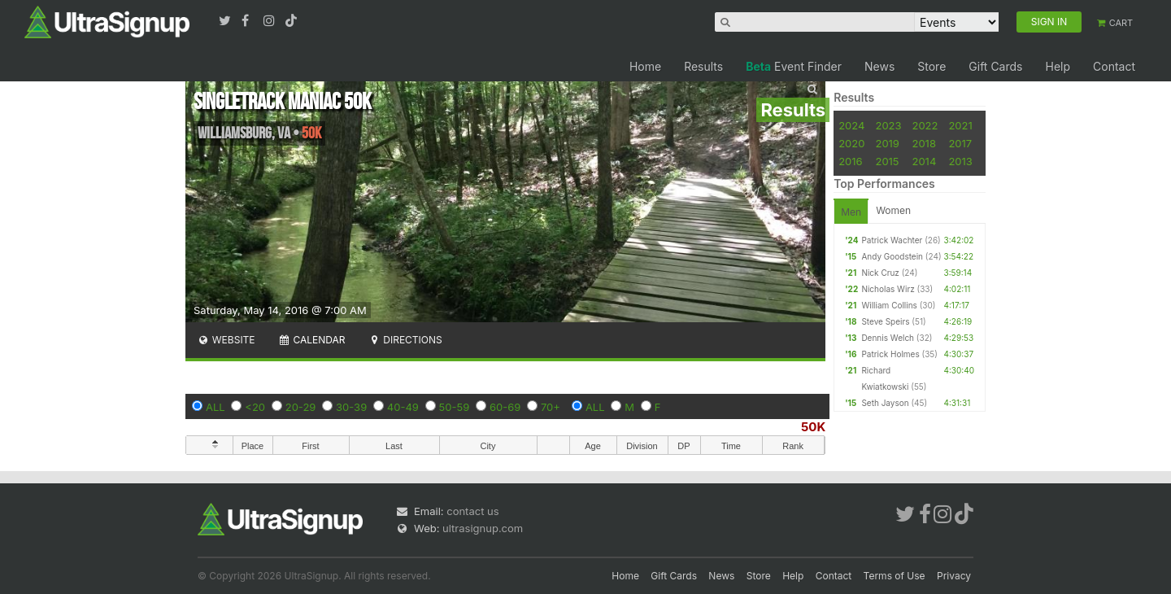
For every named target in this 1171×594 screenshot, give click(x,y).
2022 (925, 125)
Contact (1114, 66)
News (879, 66)
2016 (850, 161)
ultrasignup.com (482, 528)
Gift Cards (995, 66)
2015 (887, 161)
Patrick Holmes (890, 354)
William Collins (888, 305)
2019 (887, 143)
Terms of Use (894, 576)
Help (1057, 66)
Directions (405, 340)
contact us (472, 511)
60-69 (505, 406)
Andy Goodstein (892, 256)
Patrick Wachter (891, 240)
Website (226, 340)
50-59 (454, 406)
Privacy (954, 576)
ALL (215, 406)
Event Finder (794, 66)
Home (645, 66)
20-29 (300, 406)
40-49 (403, 406)
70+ (550, 406)
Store (931, 66)
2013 (960, 161)
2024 (851, 125)
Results (703, 66)
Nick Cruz (880, 272)
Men (851, 212)
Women (893, 210)
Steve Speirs (885, 321)
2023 (888, 125)
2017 (960, 143)
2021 (960, 125)
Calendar (312, 340)
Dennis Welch (887, 338)
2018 (923, 143)
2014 (924, 161)
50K (813, 427)
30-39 (351, 406)
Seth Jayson (884, 403)
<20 (255, 406)
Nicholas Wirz (887, 289)
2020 (851, 143)
